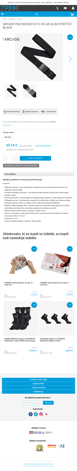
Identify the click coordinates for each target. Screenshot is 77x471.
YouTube (46, 414)
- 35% (70, 37)
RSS (41, 414)
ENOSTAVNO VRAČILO (13, 111)
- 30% (70, 305)
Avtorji (50, 464)
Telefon (57, 8)
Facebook (31, 414)
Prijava (73, 8)
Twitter (36, 414)
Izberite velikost (8, 132)
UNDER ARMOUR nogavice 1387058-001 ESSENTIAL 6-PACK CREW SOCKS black (20, 340)
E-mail (65, 8)
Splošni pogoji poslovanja (39, 464)
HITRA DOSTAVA (51, 111)
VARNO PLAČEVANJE (31, 111)
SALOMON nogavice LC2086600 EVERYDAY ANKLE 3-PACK (52, 340)
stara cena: (23, 146)
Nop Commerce (45, 433)
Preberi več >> (7, 125)
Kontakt (27, 464)
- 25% (34, 249)
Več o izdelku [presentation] (10, 174)
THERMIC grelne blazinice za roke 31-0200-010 (18, 284)
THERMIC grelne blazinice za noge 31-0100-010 (54, 284)
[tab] (38, 174)
